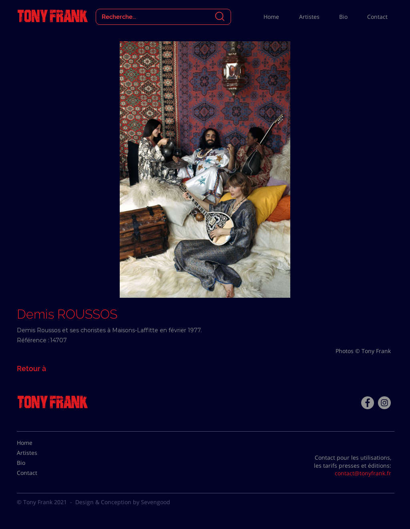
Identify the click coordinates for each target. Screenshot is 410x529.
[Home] (37, 442)
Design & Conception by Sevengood (122, 502)
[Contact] (37, 472)
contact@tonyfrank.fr (363, 473)
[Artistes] (37, 452)
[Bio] (37, 462)
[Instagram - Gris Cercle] (384, 402)
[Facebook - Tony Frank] (367, 402)
